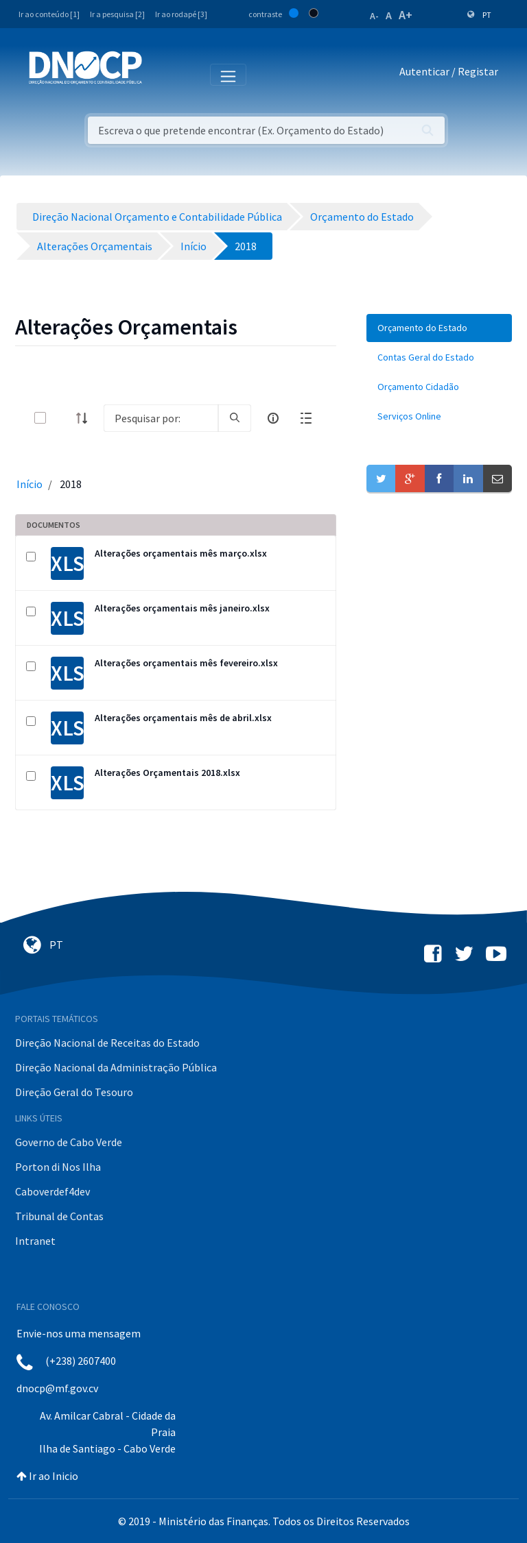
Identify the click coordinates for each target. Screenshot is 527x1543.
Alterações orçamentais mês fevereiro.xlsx (186, 663)
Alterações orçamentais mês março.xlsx (181, 553)
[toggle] (62, 418)
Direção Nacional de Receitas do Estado (107, 1042)
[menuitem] (439, 328)
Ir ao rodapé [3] (181, 14)
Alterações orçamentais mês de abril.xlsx (183, 718)
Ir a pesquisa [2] (117, 14)
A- (374, 16)
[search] (235, 418)
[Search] (161, 418)
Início (29, 484)
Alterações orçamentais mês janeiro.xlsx (182, 608)
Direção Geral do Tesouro (74, 1092)
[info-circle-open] (273, 418)
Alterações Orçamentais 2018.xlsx (167, 772)
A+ (405, 15)
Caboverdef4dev (52, 1191)
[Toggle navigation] (160, 74)
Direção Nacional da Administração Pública (116, 1067)
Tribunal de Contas (59, 1216)
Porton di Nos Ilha (58, 1167)
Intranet (35, 1241)
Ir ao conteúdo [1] (49, 14)
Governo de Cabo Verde (68, 1142)
